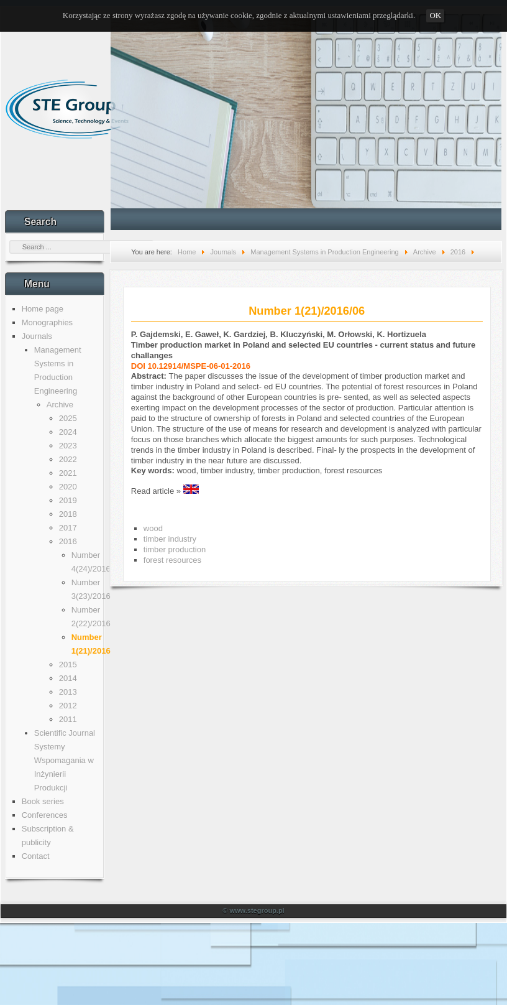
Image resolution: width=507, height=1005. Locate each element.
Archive (60, 404)
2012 (68, 705)
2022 (68, 459)
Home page (42, 308)
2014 (68, 678)
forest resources (172, 560)
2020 (68, 486)
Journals (37, 336)
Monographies (47, 322)
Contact (36, 856)
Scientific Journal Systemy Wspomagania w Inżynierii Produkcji (64, 760)
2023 (68, 445)
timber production (175, 549)
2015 (68, 664)
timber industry (170, 539)
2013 (68, 692)
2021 (68, 473)
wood (153, 528)
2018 (68, 514)
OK (435, 15)
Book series (43, 801)
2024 (68, 432)
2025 (68, 418)
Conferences (45, 815)
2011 (68, 719)
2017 (68, 527)
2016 (68, 541)
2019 (68, 500)
